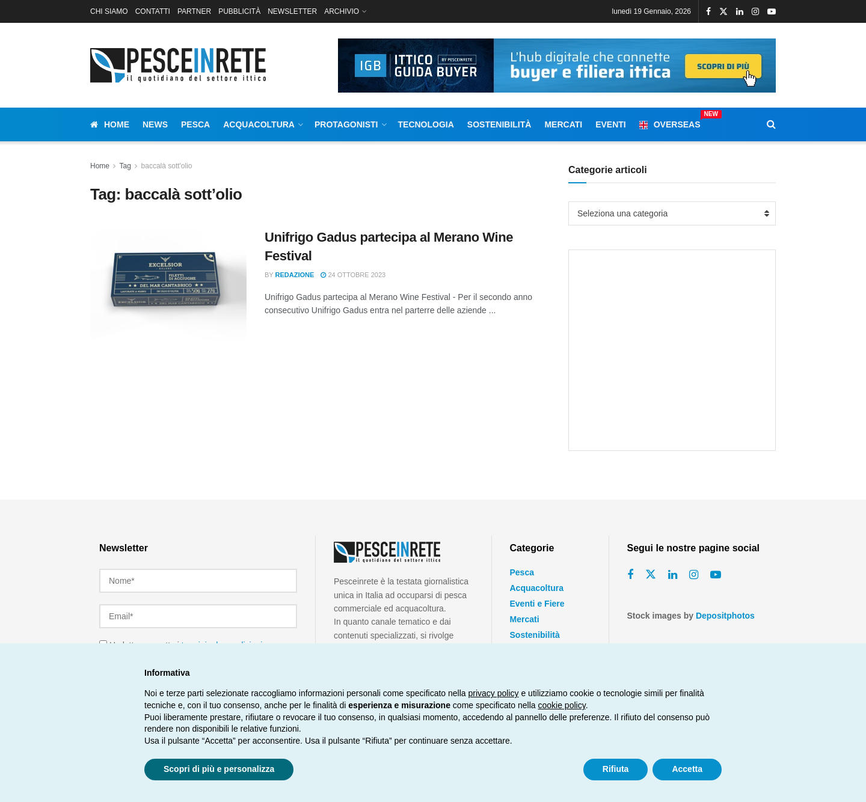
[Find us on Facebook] (630, 575)
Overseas (670, 122)
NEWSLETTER (292, 11)
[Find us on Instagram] (693, 575)
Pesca (195, 124)
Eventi (610, 124)
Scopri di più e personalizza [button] (219, 769)
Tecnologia (426, 124)
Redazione (295, 274)
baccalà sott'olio (166, 166)
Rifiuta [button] (616, 769)
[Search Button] (771, 124)
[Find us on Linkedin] (672, 575)
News (155, 124)
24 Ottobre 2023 (353, 274)
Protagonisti (346, 124)
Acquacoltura (259, 124)
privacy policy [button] (493, 693)
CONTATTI (152, 11)
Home (109, 124)
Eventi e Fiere (537, 603)
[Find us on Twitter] (650, 575)
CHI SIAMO (109, 11)
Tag (125, 166)
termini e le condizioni (222, 639)
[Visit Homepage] (180, 65)
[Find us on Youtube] (715, 575)
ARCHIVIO (341, 11)
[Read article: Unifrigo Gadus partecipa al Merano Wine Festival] (168, 284)
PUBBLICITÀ (239, 11)
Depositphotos (725, 615)
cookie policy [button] (562, 705)
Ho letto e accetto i (180, 639)
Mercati (563, 124)
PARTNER (194, 11)
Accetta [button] (687, 769)
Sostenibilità (499, 124)
